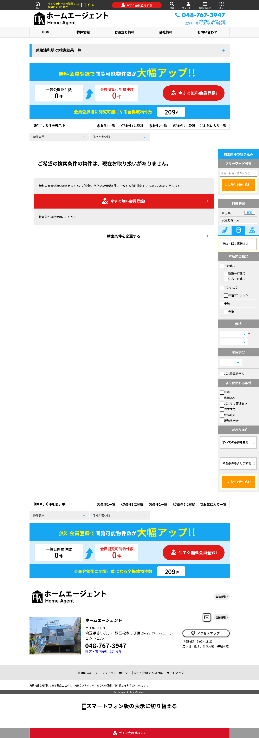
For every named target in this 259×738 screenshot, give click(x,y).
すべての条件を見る (235, 442)
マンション (229, 287)
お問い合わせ (205, 5)
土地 (225, 304)
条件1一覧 (106, 125)
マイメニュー (188, 5)
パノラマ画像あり (233, 403)
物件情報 (83, 31)
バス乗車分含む (232, 373)
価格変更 (228, 415)
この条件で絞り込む (238, 184)
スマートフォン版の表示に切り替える (131, 706)
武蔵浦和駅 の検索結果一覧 (58, 50)
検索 (172, 5)
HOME (38, 5)
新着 (225, 392)
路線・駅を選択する (235, 243)
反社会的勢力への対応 (148, 673)
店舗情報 (221, 617)
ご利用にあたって (86, 673)
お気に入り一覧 (213, 125)
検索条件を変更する (123, 236)
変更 (249, 212)
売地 (229, 311)
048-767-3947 (106, 645)
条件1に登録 (132, 125)
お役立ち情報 (124, 31)
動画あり (228, 398)
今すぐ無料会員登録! (194, 93)
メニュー (221, 5)
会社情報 (165, 31)
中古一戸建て (235, 279)
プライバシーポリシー (116, 673)
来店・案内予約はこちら (103, 651)
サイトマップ (175, 673)
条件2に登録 (184, 125)
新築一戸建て (235, 273)
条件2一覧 (158, 125)
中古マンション (236, 295)
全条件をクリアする (236, 463)
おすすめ (228, 409)
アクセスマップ (205, 633)
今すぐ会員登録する (136, 5)
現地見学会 (229, 421)
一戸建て (228, 266)
